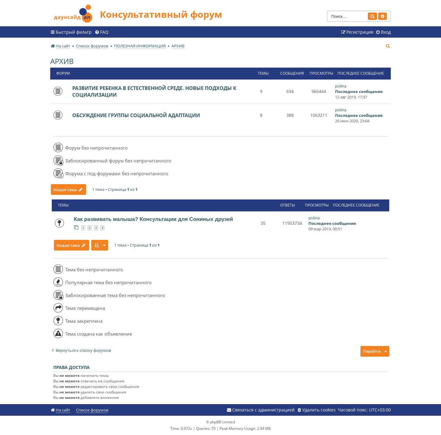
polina (340, 86)
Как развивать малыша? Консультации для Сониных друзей (153, 219)
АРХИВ (62, 61)
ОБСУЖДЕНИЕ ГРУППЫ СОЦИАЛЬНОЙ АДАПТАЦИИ (136, 115)
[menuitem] (101, 32)
